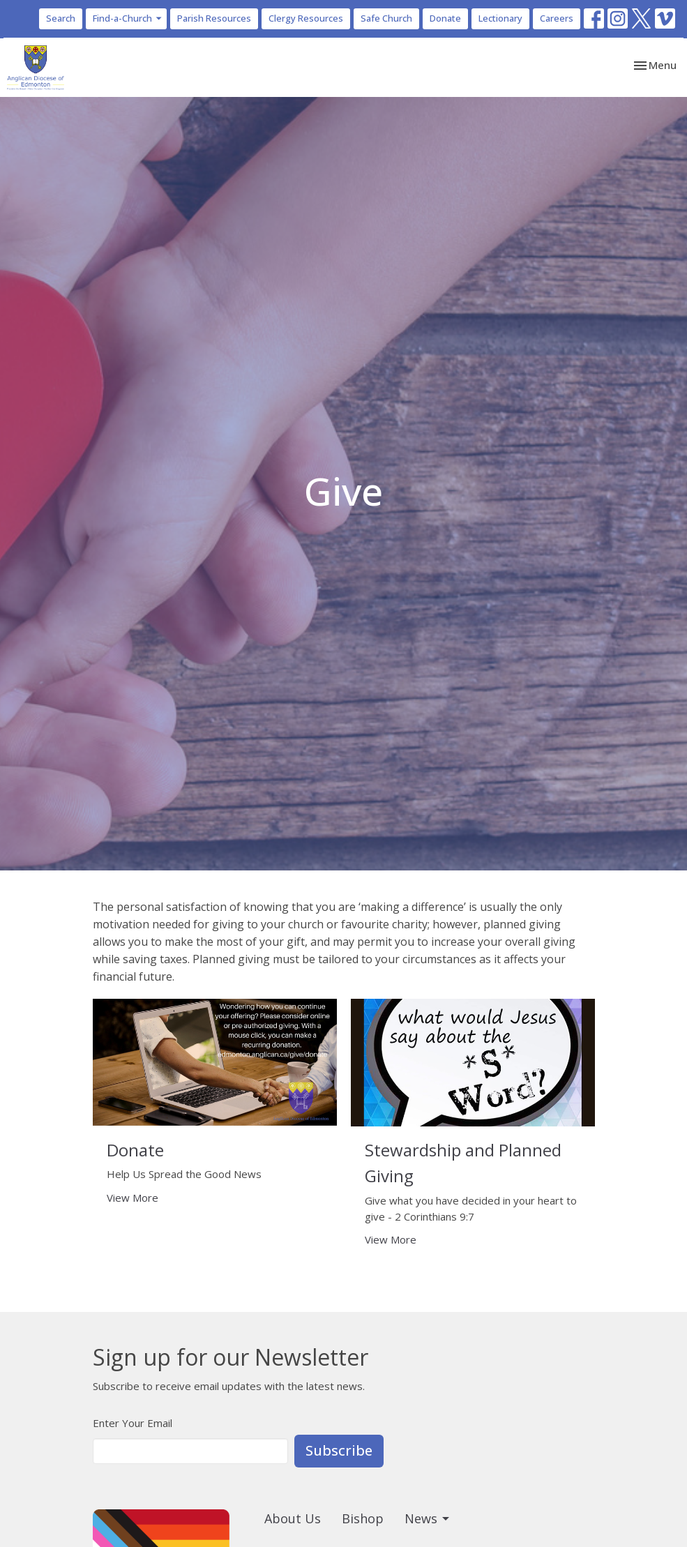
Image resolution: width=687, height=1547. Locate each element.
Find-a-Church (128, 18)
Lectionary (500, 18)
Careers (556, 18)
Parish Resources (214, 18)
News (428, 1518)
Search (60, 18)
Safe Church (386, 18)
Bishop (363, 1518)
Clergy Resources (306, 18)
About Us (292, 1518)
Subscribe (338, 1450)
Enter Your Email (132, 1423)
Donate (445, 18)
